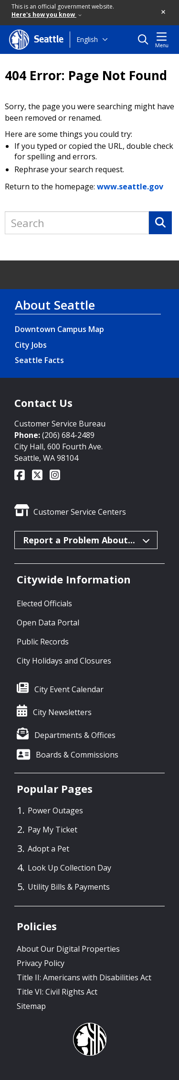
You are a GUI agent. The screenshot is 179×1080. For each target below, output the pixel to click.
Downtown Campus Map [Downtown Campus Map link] (59, 329)
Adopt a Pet (48, 848)
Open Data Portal (48, 622)
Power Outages (55, 810)
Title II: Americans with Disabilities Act (84, 977)
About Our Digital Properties (68, 949)
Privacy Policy (40, 963)
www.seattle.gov (130, 186)
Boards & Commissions (77, 754)
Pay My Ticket (52, 829)
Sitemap (31, 1006)
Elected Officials (44, 603)
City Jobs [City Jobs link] (31, 345)
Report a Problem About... (86, 540)
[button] (163, 12)
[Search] (160, 222)
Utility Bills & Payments (69, 887)
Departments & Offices (75, 735)
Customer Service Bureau (59, 423)
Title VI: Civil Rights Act (57, 992)
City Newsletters (62, 712)
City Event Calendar (69, 689)
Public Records (43, 641)
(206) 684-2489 (68, 435)
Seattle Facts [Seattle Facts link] (39, 360)
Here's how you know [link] (46, 14)
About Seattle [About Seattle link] (55, 304)
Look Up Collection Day (69, 867)
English (87, 39)
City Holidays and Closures (64, 660)
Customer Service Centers (79, 512)
